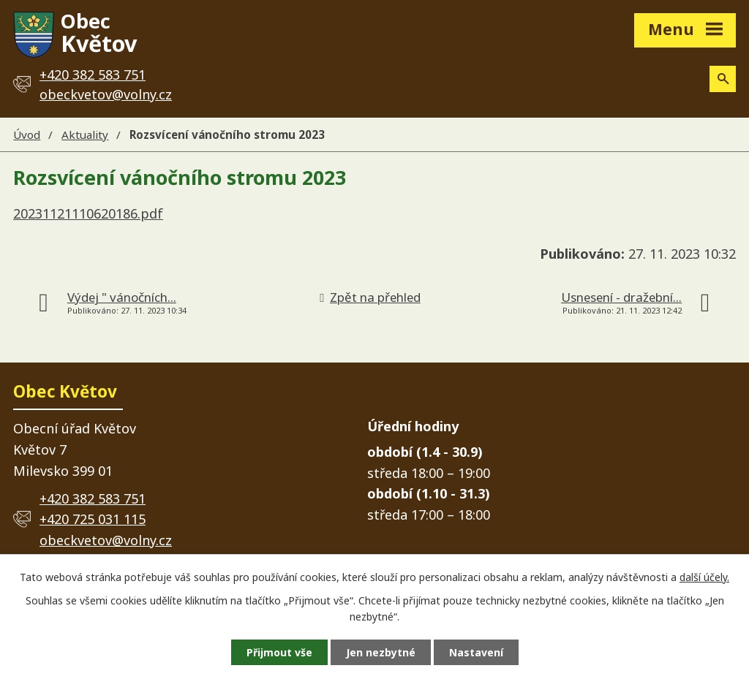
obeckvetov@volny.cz (105, 94)
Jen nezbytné (380, 652)
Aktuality (84, 134)
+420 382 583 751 (92, 498)
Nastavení (476, 652)
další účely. (704, 577)
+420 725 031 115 (92, 519)
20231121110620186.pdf (88, 213)
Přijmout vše (279, 652)
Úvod (26, 134)
